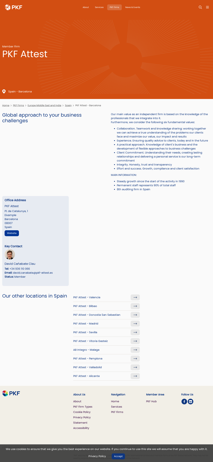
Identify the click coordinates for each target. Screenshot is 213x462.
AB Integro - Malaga (86, 350)
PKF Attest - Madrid (85, 323)
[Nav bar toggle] (207, 7)
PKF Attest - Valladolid (87, 367)
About (86, 7)
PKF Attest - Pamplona (87, 358)
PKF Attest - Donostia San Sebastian (96, 315)
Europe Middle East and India (44, 105)
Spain (68, 105)
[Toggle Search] (200, 7)
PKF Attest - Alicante (86, 376)
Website (12, 233)
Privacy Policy (97, 456)
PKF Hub (151, 401)
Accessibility (81, 428)
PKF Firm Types (82, 407)
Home (5, 105)
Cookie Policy (82, 412)
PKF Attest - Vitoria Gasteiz (90, 341)
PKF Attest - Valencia (86, 297)
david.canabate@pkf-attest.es (33, 273)
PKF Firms (114, 7)
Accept (118, 456)
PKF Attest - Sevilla (85, 332)
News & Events (132, 7)
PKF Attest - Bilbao (85, 306)
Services (99, 7)
